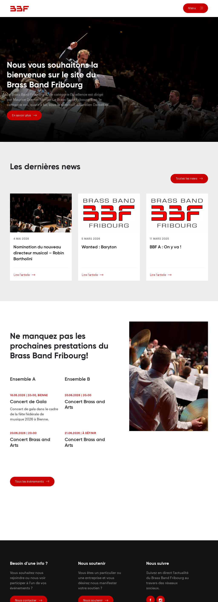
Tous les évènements (32, 481)
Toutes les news (189, 178)
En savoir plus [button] (24, 115)
